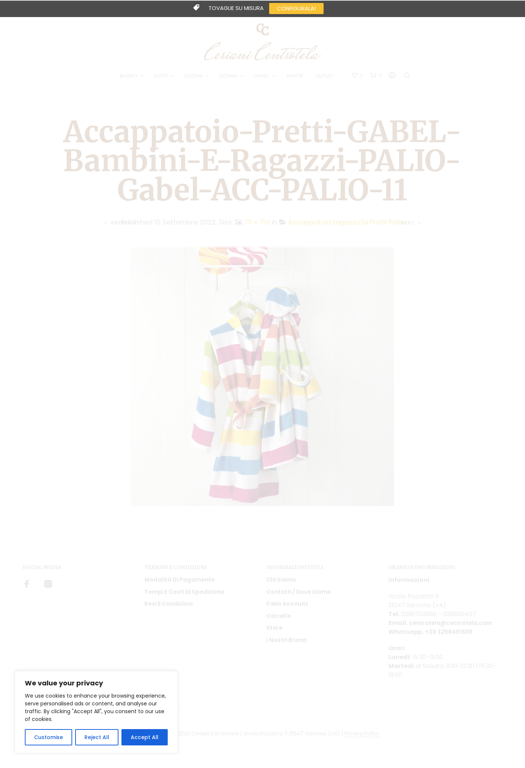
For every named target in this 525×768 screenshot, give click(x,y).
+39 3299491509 (450, 634)
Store (274, 630)
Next (407, 225)
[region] (96, 712)
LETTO (162, 77)
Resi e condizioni (168, 606)
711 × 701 (257, 224)
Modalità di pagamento (179, 582)
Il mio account (287, 606)
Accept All (144, 737)
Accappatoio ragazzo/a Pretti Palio (346, 224)
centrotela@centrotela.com (454, 625)
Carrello (278, 618)
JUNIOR (295, 77)
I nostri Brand (286, 642)
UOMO (262, 77)
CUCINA (194, 77)
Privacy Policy (361, 736)
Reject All (96, 737)
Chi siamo (281, 582)
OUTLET (325, 77)
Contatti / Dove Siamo (298, 594)
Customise (48, 737)
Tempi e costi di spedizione (184, 594)
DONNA (229, 77)
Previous (123, 225)
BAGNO (129, 77)
